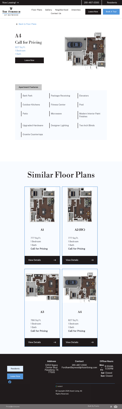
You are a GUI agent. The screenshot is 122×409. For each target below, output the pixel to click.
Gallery (48, 10)
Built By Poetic (93, 406)
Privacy (7, 406)
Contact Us (56, 13)
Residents (112, 2)
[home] (14, 12)
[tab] (28, 87)
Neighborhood (61, 10)
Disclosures (13, 406)
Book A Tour (111, 12)
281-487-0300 (91, 2)
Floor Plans (36, 10)
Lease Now (93, 12)
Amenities (76, 10)
